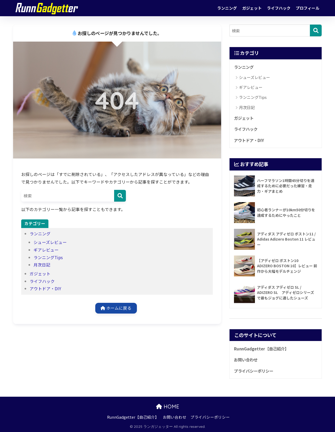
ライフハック (279, 8)
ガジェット (252, 8)
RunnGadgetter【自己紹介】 (261, 348)
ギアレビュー (46, 250)
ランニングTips (48, 257)
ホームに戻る (115, 308)
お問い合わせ (246, 359)
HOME (167, 406)
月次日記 (42, 265)
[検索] (120, 196)
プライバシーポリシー (253, 371)
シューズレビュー (50, 242)
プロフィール (307, 8)
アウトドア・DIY (45, 289)
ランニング (227, 8)
